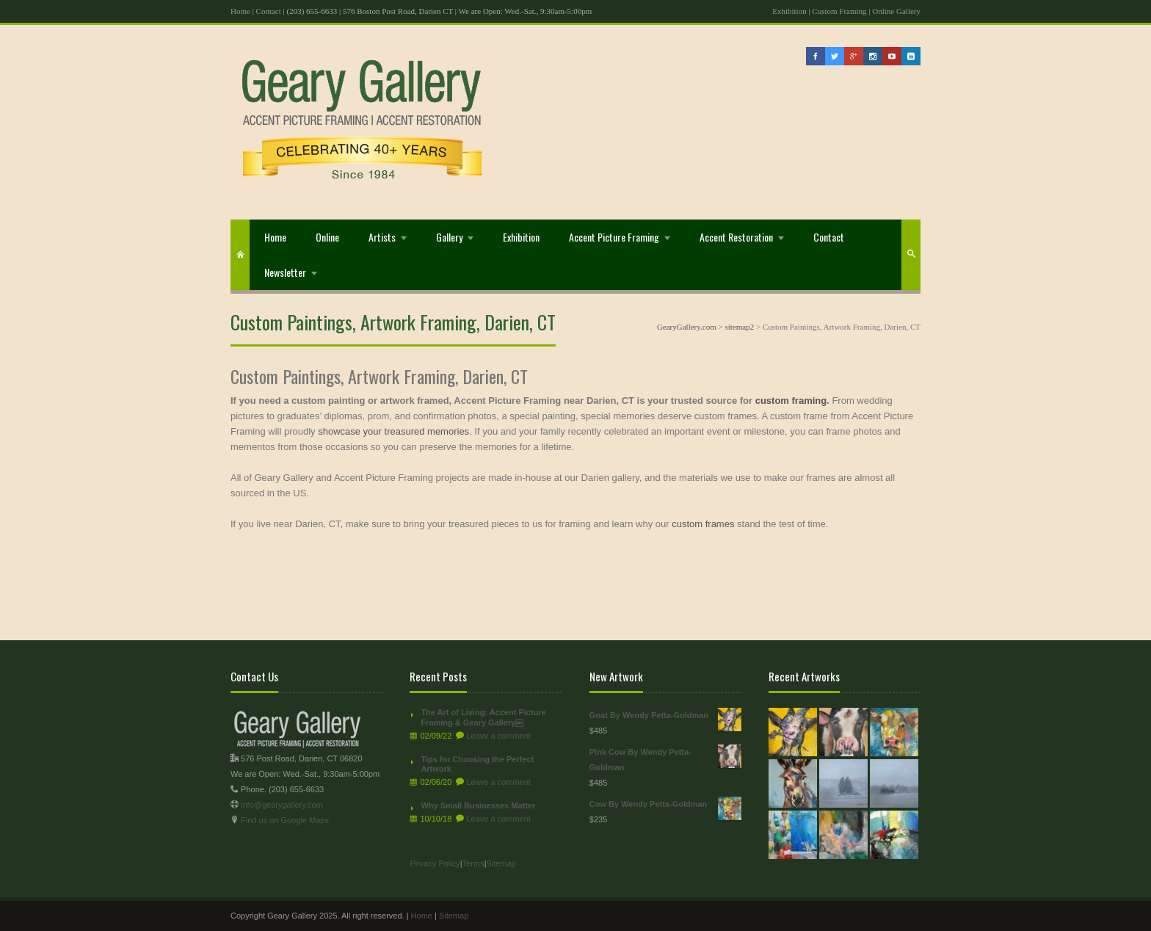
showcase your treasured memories (393, 431)
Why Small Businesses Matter (478, 805)
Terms (473, 863)
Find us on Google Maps (285, 820)
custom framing (791, 400)
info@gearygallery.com (282, 804)
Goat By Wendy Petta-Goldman (665, 715)
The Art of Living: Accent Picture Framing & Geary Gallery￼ (483, 717)
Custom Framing (839, 11)
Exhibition (789, 11)
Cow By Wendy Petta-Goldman (665, 804)
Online (327, 236)
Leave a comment (498, 735)
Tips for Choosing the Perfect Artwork (477, 764)
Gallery (449, 236)
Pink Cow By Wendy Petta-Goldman (665, 758)
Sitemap (501, 863)
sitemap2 (739, 326)
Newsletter (285, 272)
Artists (382, 236)
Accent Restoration (736, 236)
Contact (268, 11)
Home (240, 11)
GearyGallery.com (686, 326)
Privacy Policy (435, 863)
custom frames (703, 523)
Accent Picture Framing (614, 236)
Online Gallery (896, 11)
